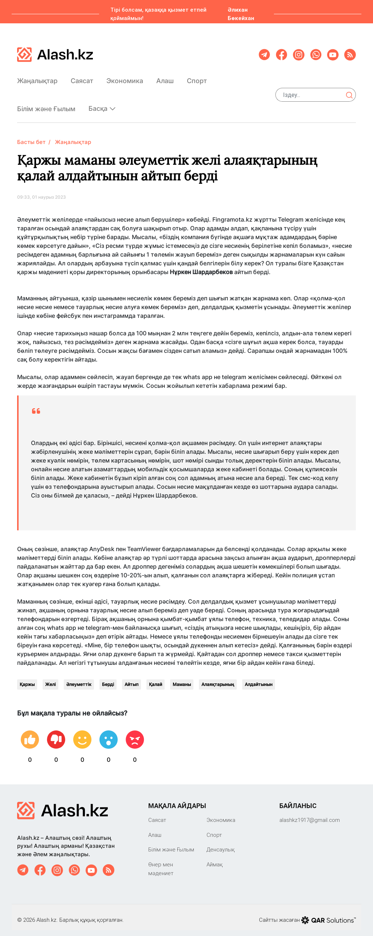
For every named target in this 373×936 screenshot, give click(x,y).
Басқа (102, 105)
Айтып (131, 678)
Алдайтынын (258, 678)
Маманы (182, 678)
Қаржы (27, 678)
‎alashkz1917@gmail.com (309, 814)
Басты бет (31, 136)
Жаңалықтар (37, 78)
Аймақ (215, 858)
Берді (108, 678)
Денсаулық (221, 843)
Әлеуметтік (78, 678)
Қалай (155, 678)
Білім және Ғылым (46, 106)
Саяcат (82, 78)
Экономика (124, 78)
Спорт (197, 78)
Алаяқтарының (217, 678)
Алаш (165, 78)
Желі (50, 678)
